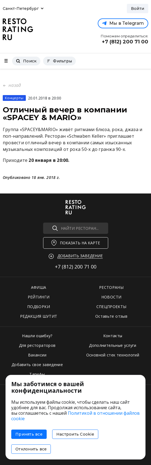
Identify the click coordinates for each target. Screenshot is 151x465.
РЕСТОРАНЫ (111, 287)
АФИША (38, 287)
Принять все (29, 434)
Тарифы (37, 374)
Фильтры (59, 61)
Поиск (26, 61)
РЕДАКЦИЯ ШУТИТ (38, 316)
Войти (137, 8)
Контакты (112, 335)
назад (14, 85)
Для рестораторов (37, 345)
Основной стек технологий (112, 355)
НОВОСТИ (111, 297)
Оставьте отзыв (111, 316)
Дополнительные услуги (112, 345)
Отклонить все (31, 449)
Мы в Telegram (123, 23)
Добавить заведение (80, 255)
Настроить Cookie (75, 434)
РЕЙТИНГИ (39, 297)
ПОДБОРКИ (38, 306)
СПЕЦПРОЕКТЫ (111, 306)
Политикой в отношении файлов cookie (75, 416)
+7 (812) (75, 266)
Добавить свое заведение (37, 364)
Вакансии (37, 355)
